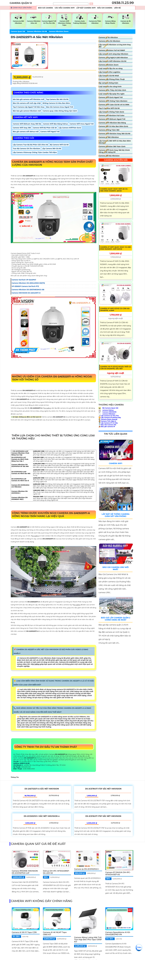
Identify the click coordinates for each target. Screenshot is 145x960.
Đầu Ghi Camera (104, 8)
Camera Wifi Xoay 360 (22, 128)
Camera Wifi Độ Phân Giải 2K (45, 128)
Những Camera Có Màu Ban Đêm (56, 103)
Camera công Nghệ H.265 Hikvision (113, 58)
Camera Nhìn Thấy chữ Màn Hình (112, 90)
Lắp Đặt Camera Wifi (86, 8)
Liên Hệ (117, 8)
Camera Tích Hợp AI (107, 421)
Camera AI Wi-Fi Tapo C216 (24, 932)
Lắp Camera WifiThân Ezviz (70, 128)
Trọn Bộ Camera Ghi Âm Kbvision (26, 149)
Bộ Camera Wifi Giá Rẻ (59, 145)
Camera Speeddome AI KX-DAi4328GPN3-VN (117, 933)
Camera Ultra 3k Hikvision (109, 41)
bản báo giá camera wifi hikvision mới (28, 99)
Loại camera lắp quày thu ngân (111, 94)
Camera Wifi (115, 463)
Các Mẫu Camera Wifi (65, 8)
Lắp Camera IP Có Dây (108, 423)
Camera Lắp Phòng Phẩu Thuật (112, 79)
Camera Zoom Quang (108, 419)
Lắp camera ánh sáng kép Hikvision (113, 54)
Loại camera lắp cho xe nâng (110, 68)
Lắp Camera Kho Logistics (109, 72)
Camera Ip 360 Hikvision (109, 137)
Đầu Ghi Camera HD (107, 425)
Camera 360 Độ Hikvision (109, 156)
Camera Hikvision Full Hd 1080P (112, 50)
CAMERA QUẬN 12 (21, 3)
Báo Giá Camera (45, 8)
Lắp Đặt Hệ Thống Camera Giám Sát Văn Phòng (115, 515)
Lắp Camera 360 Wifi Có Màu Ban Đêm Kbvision (115, 142)
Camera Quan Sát (18, 31)
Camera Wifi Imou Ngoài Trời (82, 124)
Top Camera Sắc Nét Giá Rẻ (57, 99)
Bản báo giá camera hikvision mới (27, 111)
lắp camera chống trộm (108, 83)
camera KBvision (107, 414)
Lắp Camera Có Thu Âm (109, 416)
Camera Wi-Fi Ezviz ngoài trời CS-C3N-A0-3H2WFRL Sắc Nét (116, 368)
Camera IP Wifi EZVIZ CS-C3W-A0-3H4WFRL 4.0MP (115, 309)
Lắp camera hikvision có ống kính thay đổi (115, 46)
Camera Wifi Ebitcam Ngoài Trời (112, 119)
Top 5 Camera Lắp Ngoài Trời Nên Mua (28, 107)
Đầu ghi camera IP (107, 426)
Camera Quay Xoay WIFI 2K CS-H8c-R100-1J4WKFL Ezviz (114, 190)
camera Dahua (106, 410)
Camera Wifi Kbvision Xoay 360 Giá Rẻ (114, 134)
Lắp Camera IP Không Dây (110, 417)
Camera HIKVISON (107, 412)
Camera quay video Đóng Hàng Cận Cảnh (60, 111)
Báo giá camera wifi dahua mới (26, 132)
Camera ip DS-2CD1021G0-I (86, 869)
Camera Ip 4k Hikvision (108, 37)
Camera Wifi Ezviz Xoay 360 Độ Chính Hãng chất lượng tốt (114, 151)
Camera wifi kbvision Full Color (111, 115)
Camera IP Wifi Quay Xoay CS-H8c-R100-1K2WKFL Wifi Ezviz (116, 248)
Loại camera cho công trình (110, 87)
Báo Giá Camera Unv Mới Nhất (116, 568)
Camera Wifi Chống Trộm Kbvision (113, 101)
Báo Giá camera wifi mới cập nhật (27, 103)
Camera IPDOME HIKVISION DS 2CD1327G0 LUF (25, 872)
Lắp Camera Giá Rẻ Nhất (109, 76)
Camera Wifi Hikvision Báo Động (112, 123)
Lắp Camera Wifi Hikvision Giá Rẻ (112, 61)
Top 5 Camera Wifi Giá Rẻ (109, 108)
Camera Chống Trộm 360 (109, 130)
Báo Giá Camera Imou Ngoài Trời (59, 107)
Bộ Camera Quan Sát (108, 408)
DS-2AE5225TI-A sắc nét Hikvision (37, 37)
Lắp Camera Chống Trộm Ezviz (111, 112)
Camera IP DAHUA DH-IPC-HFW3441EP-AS (118, 873)
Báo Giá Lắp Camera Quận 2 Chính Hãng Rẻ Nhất (115, 619)
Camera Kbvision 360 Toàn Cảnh (112, 146)
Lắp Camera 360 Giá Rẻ (51, 149)
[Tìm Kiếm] (70, 3)
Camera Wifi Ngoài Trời (49, 132)
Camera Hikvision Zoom (59, 31)
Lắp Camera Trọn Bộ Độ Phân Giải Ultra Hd (30, 145)
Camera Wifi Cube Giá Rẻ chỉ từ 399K (114, 105)
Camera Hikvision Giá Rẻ (37, 31)
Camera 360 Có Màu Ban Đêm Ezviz (113, 126)
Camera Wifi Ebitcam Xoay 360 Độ (27, 124)
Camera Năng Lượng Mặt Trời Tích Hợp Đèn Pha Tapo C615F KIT (88, 939)
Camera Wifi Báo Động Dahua (55, 124)
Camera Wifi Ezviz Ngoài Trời (111, 97)
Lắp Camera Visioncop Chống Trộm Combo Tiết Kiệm (35, 152)
